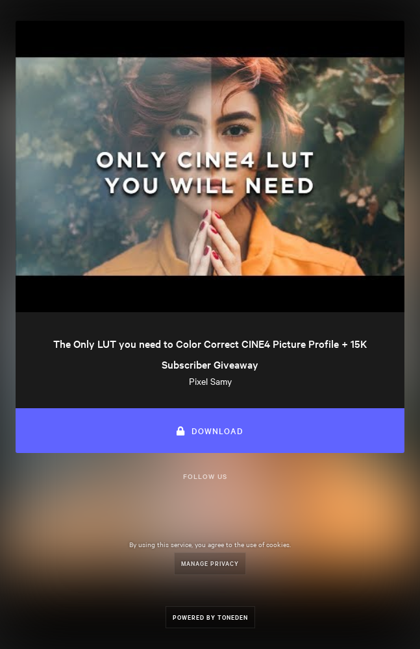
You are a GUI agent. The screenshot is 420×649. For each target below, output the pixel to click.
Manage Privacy (210, 563)
